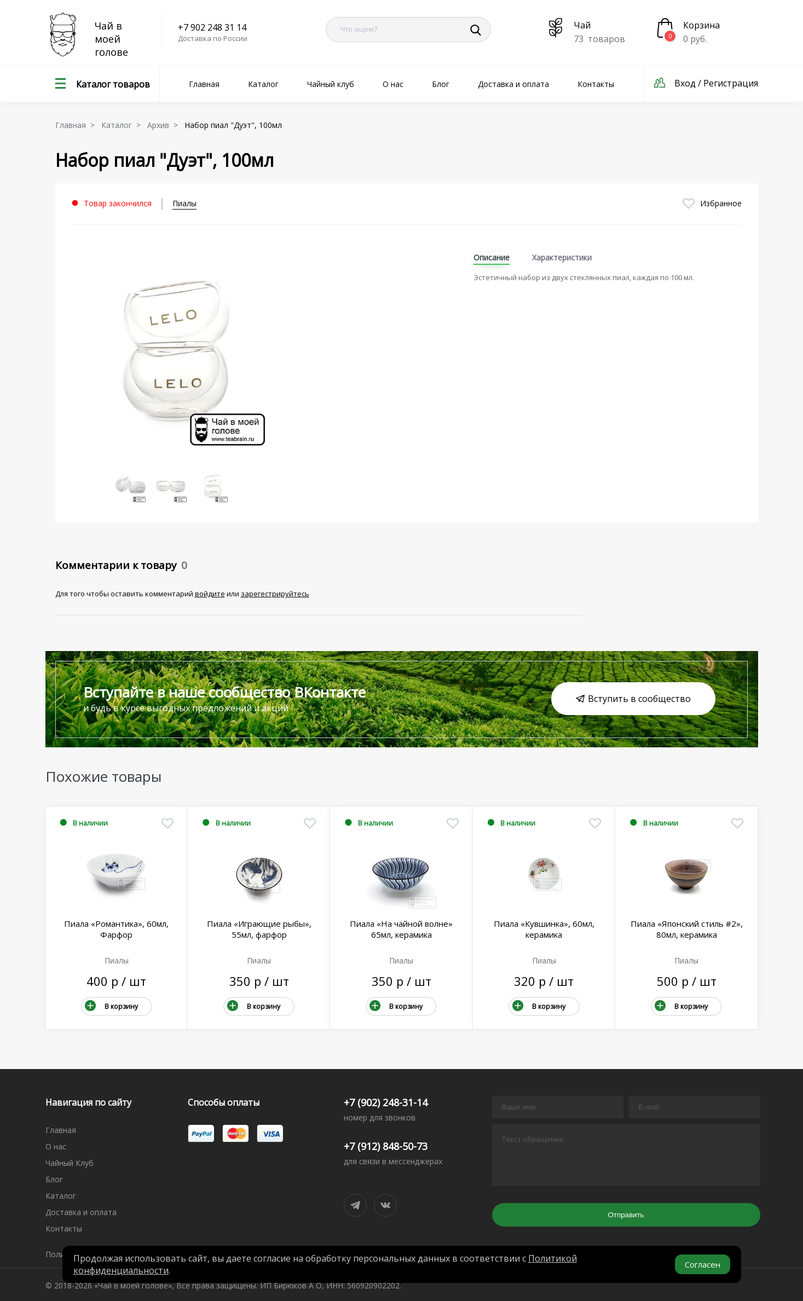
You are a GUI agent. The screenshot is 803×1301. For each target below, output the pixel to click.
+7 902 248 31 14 (212, 27)
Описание (491, 257)
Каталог (263, 84)
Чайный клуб (330, 84)
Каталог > (123, 125)
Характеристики (562, 257)
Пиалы (184, 203)
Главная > (77, 125)
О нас (393, 84)
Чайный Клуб (69, 1163)
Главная (204, 84)
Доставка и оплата (513, 84)
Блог (440, 84)
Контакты (595, 84)
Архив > (164, 125)
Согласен (702, 1264)
